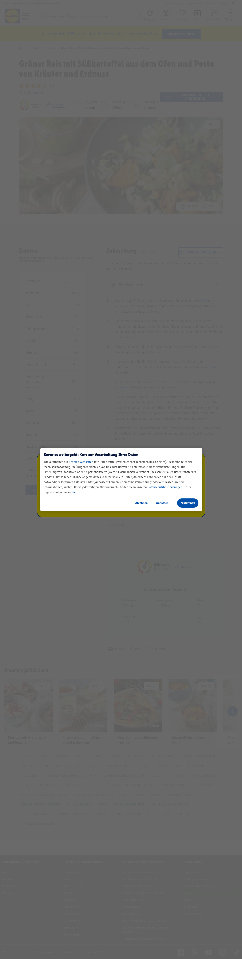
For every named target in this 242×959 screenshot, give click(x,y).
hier (74, 492)
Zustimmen (187, 503)
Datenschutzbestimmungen (164, 487)
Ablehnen (141, 503)
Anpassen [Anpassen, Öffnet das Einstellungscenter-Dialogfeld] (162, 503)
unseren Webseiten (81, 462)
